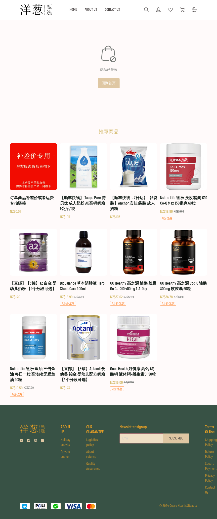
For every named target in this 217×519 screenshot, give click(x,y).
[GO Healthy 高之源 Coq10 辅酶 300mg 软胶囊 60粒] (183, 267)
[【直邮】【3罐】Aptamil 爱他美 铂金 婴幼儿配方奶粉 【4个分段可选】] (83, 352)
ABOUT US (91, 10)
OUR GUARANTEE (95, 429)
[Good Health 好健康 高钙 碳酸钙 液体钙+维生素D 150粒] (133, 352)
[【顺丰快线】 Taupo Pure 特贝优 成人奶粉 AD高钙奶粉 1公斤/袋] (83, 181)
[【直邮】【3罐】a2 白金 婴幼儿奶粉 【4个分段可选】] (33, 264)
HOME (73, 10)
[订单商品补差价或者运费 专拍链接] (33, 179)
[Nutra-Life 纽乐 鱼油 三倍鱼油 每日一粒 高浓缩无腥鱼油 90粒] (33, 355)
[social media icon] (21, 441)
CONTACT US (112, 10)
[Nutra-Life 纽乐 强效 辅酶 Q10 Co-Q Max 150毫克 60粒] (183, 182)
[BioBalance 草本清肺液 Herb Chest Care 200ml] (83, 267)
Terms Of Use (210, 429)
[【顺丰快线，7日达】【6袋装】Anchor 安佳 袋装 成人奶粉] (133, 181)
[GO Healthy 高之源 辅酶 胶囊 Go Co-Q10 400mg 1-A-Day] (133, 267)
